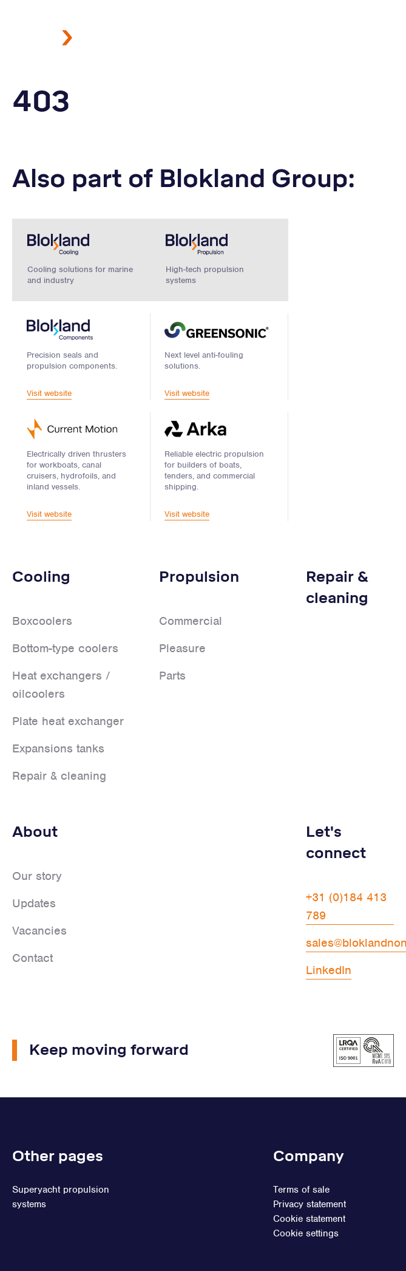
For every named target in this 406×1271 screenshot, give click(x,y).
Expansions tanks (58, 706)
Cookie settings (306, 1191)
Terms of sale (301, 1148)
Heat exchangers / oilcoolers (61, 642)
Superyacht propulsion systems (60, 1155)
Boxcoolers (42, 579)
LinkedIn (328, 928)
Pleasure (182, 606)
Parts (172, 633)
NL (243, 93)
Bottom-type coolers (65, 606)
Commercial (190, 579)
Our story (37, 834)
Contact (32, 916)
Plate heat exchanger (68, 679)
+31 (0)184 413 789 (346, 864)
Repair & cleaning (59, 733)
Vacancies (39, 888)
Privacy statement (309, 1162)
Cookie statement (309, 1177)
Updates (34, 861)
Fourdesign (347, 1245)
